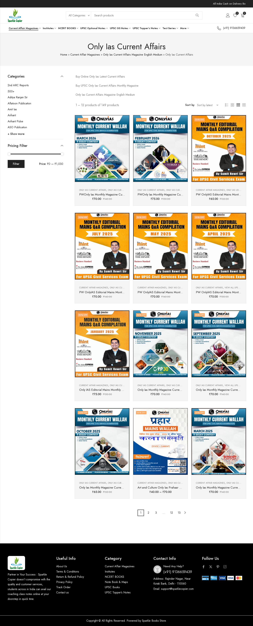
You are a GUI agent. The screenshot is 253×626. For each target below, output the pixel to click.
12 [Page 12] (171, 513)
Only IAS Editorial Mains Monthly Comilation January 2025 (116, 390)
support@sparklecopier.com (177, 589)
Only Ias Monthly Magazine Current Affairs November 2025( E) (177, 390)
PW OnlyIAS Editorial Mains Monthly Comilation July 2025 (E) (118, 292)
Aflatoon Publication (19, 103)
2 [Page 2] (148, 513)
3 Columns (238, 105)
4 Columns (244, 105)
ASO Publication (17, 127)
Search (197, 15)
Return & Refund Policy (70, 577)
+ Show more (16, 134)
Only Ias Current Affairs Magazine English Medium (132, 55)
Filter (16, 164)
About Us (61, 566)
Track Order (63, 587)
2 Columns (232, 105)
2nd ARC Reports (18, 85)
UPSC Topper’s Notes (118, 592)
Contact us (62, 592)
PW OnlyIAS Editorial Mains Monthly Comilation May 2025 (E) (177, 292)
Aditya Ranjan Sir (18, 97)
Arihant (12, 115)
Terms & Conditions (67, 572)
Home (63, 55)
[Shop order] (207, 105)
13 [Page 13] (179, 513)
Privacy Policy (64, 582)
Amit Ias (12, 109)
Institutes (110, 572)
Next (185, 512)
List (226, 105)
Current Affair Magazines (85, 55)
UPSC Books (112, 587)
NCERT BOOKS (114, 577)
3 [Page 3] (156, 513)
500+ (11, 91)
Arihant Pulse (15, 121)
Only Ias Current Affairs (92, 190)
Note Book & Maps (116, 582)
